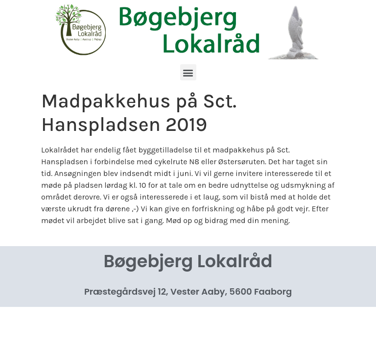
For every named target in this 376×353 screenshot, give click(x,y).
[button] (188, 72)
